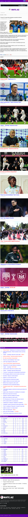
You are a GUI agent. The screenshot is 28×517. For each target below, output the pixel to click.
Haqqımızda (6, 515)
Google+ (26, 0)
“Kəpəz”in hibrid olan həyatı (8, 481)
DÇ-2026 (10, 508)
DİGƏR (17, 508)
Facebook (25, 0)
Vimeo (4, 503)
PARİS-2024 (19, 507)
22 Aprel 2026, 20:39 (3, 219)
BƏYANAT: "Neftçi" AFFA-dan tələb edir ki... (11, 480)
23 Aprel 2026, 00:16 (3, 103)
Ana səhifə (1, 515)
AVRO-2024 (13, 508)
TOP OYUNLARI (8, 507)
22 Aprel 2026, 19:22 (3, 265)
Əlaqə (9, 515)
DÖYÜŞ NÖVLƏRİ (13, 507)
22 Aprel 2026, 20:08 (3, 242)
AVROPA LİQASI (5, 508)
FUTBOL (1, 507)
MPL (4, 507)
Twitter (23, 0)
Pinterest (27, 0)
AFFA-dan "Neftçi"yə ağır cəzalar (9, 486)
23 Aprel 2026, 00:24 (3, 80)
